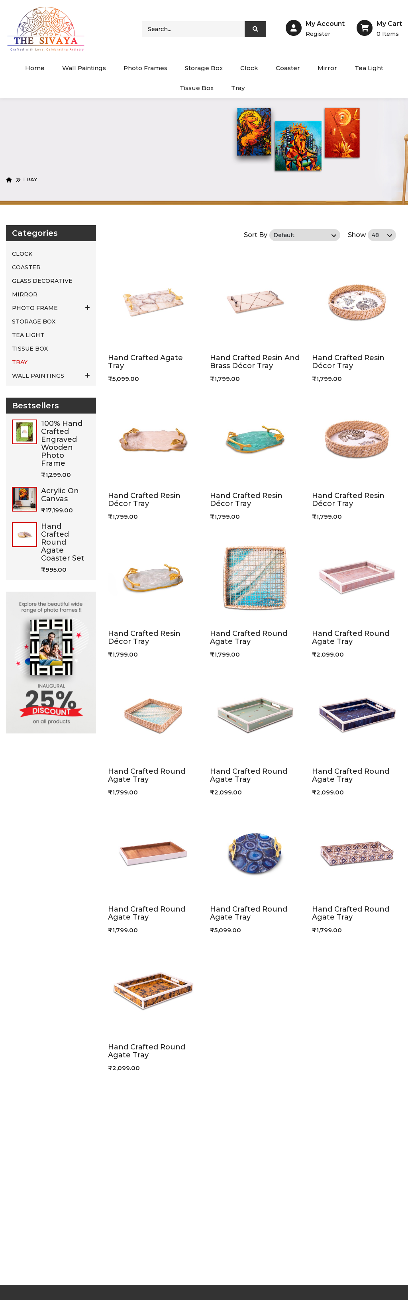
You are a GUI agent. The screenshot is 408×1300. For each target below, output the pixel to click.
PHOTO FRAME (51, 308)
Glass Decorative (42, 280)
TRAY (29, 179)
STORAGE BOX (33, 321)
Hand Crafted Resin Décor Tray (348, 361)
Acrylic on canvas (60, 494)
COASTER (26, 267)
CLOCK (22, 253)
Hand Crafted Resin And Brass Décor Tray (255, 361)
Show (357, 235)
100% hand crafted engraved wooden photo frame (61, 443)
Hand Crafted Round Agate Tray (248, 637)
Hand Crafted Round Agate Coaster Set (62, 542)
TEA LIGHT (28, 335)
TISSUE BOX (30, 348)
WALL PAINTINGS (51, 376)
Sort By (255, 235)
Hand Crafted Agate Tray (145, 361)
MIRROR (24, 294)
